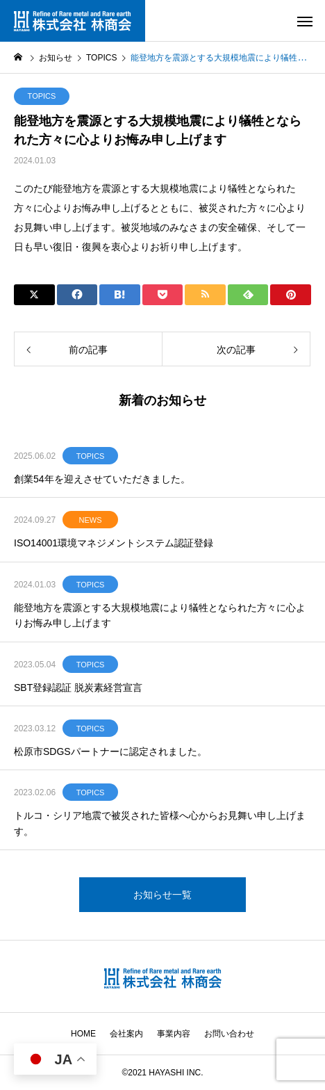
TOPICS (42, 96)
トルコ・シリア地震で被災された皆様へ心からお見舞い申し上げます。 (160, 823)
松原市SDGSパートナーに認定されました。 (110, 751)
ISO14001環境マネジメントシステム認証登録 (113, 542)
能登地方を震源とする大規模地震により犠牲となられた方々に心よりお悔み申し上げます (160, 615)
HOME (83, 1034)
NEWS (90, 520)
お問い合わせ (229, 1034)
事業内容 (173, 1034)
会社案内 (126, 1034)
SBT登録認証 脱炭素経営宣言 (78, 687)
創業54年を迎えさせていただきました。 (102, 479)
